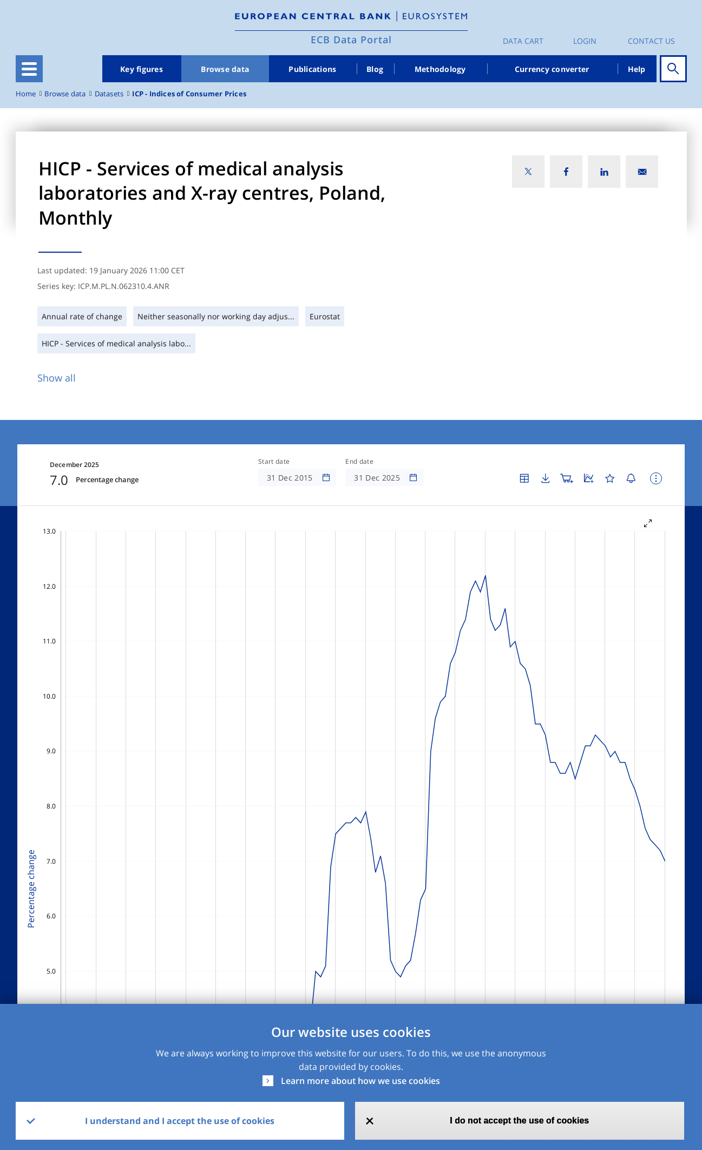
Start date (274, 461)
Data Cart (523, 41)
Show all (56, 377)
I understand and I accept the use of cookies (179, 1121)
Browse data (225, 69)
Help (637, 69)
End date (359, 461)
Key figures (141, 69)
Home (26, 93)
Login (584, 41)
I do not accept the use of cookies (519, 1120)
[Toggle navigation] (29, 68)
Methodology (440, 69)
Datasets (109, 93)
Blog (374, 69)
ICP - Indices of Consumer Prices (189, 93)
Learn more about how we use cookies (360, 1081)
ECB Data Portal (351, 39)
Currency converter (552, 69)
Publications (312, 69)
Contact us (651, 41)
